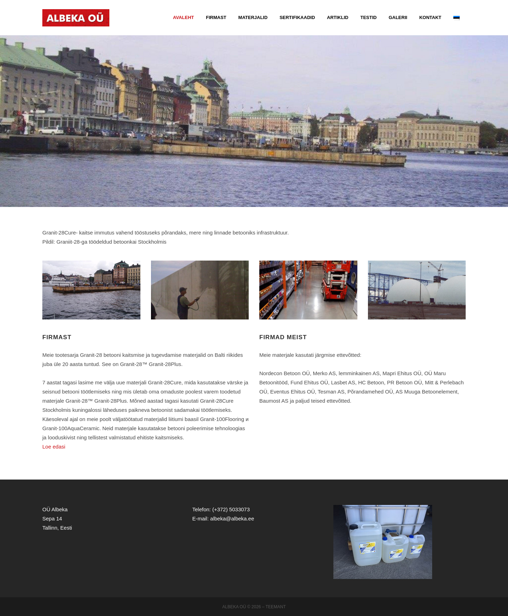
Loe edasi (53, 447)
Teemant (276, 606)
